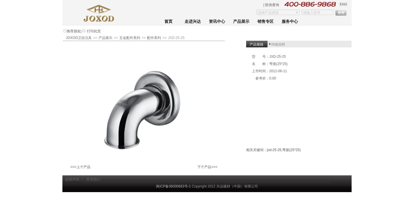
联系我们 (93, 179)
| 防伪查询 (271, 5)
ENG (343, 4)
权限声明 (72, 179)
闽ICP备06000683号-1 (173, 186)
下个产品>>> (207, 167)
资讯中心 (217, 21)
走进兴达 (193, 21)
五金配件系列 (129, 38)
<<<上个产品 (80, 167)
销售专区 (265, 21)
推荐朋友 (74, 31)
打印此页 (93, 31)
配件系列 (154, 38)
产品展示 (241, 21)
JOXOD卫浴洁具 (79, 38)
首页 (168, 21)
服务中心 (290, 21)
